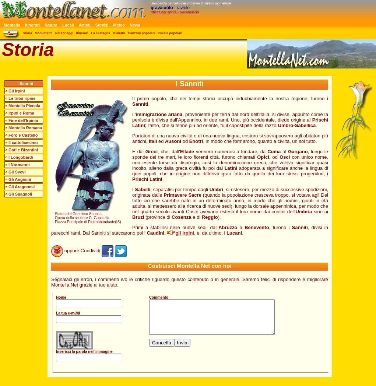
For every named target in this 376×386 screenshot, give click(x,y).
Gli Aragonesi (21, 187)
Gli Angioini (19, 179)
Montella (12, 25)
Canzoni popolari (141, 33)
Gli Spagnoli (20, 194)
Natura (51, 25)
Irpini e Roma (21, 113)
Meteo (119, 25)
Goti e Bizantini (23, 150)
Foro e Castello (23, 135)
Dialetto (119, 33)
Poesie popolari (170, 33)
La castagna (100, 33)
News (135, 25)
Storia (27, 33)
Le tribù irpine (21, 98)
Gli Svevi (16, 172)
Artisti (85, 25)
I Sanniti (25, 83)
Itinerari (32, 25)
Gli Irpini (16, 91)
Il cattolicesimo (23, 142)
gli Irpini (180, 233)
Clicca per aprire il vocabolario (175, 12)
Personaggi (64, 33)
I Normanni (18, 164)
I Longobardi (20, 157)
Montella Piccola (24, 105)
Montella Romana (25, 128)
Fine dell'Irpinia (23, 120)
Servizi (101, 25)
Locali (68, 25)
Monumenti (44, 33)
